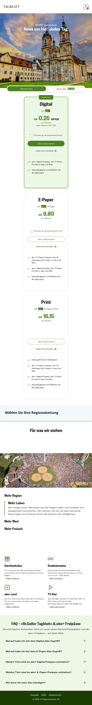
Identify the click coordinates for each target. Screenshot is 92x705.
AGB (43, 695)
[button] (46, 501)
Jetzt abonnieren (57, 606)
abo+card (39, 172)
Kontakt (34, 695)
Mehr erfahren (12, 578)
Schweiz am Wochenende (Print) (48, 135)
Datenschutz (55, 695)
